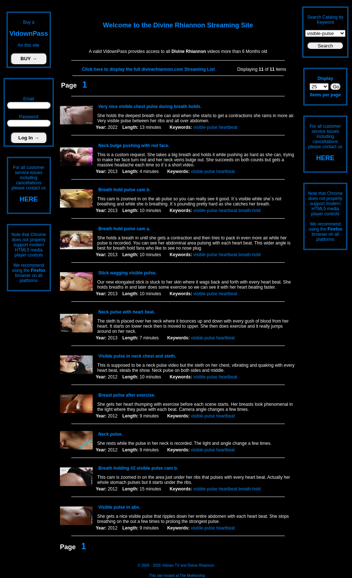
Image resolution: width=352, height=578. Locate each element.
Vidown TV (170, 565)
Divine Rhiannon (201, 565)
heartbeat (228, 127)
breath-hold (249, 210)
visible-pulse (205, 127)
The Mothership (192, 576)
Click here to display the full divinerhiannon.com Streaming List (148, 69)
